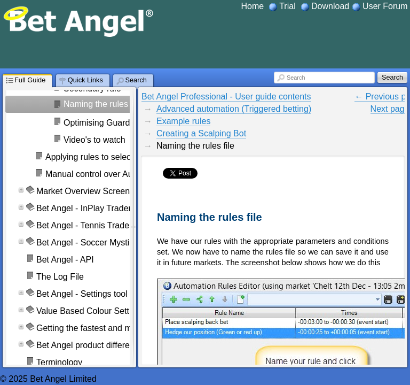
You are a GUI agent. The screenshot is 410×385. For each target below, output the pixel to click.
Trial (287, 6)
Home (252, 6)
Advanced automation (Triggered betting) (233, 108)
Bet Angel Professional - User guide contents (226, 96)
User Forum (384, 6)
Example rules (183, 121)
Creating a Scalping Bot (201, 133)
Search (296, 77)
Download (330, 6)
